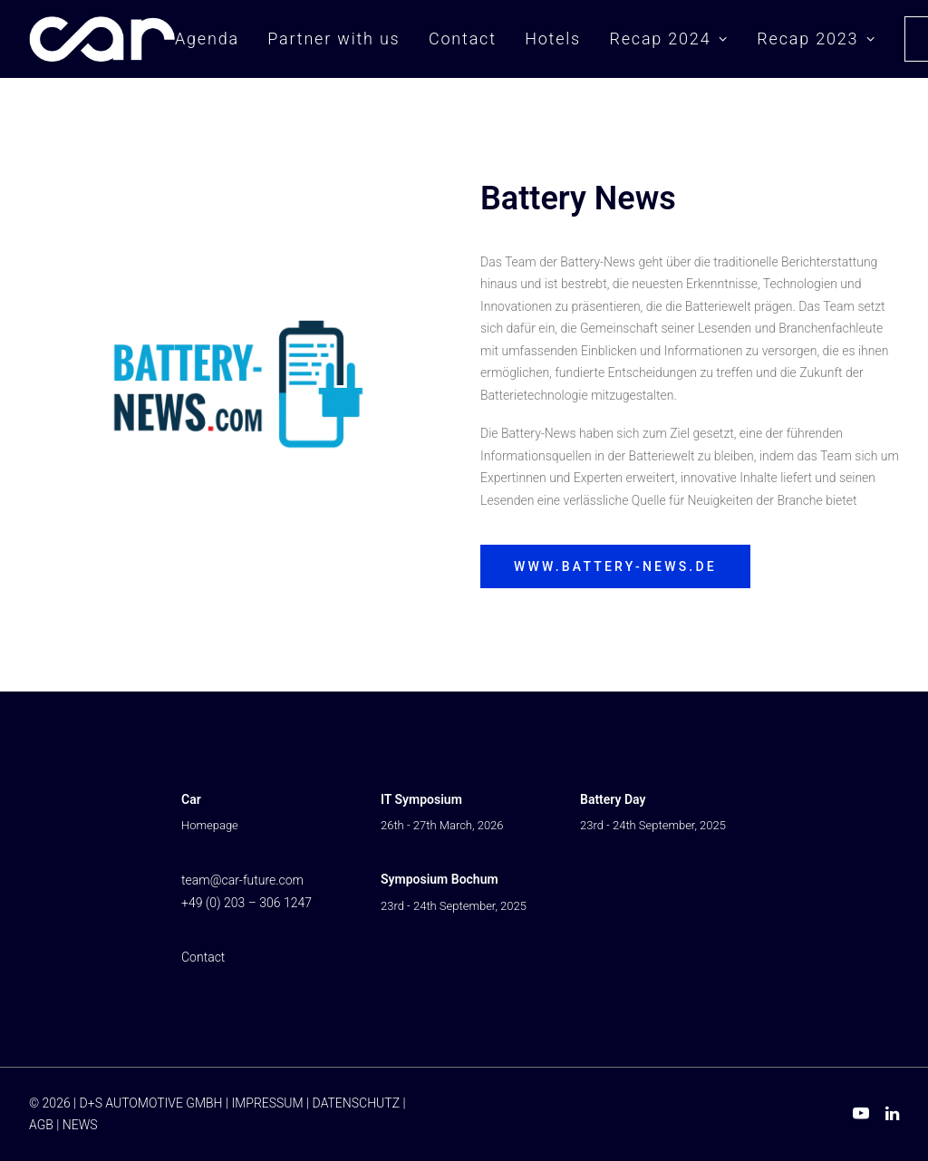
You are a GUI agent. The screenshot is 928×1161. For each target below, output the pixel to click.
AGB (41, 1124)
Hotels (553, 38)
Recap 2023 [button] (816, 38)
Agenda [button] (207, 38)
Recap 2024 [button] (668, 38)
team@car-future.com (242, 880)
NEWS (80, 1124)
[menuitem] (213, 39)
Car (191, 799)
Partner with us (333, 38)
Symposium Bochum (439, 879)
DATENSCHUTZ (356, 1103)
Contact (463, 38)
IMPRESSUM (267, 1103)
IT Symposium (421, 799)
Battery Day (612, 799)
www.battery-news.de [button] (615, 566)
